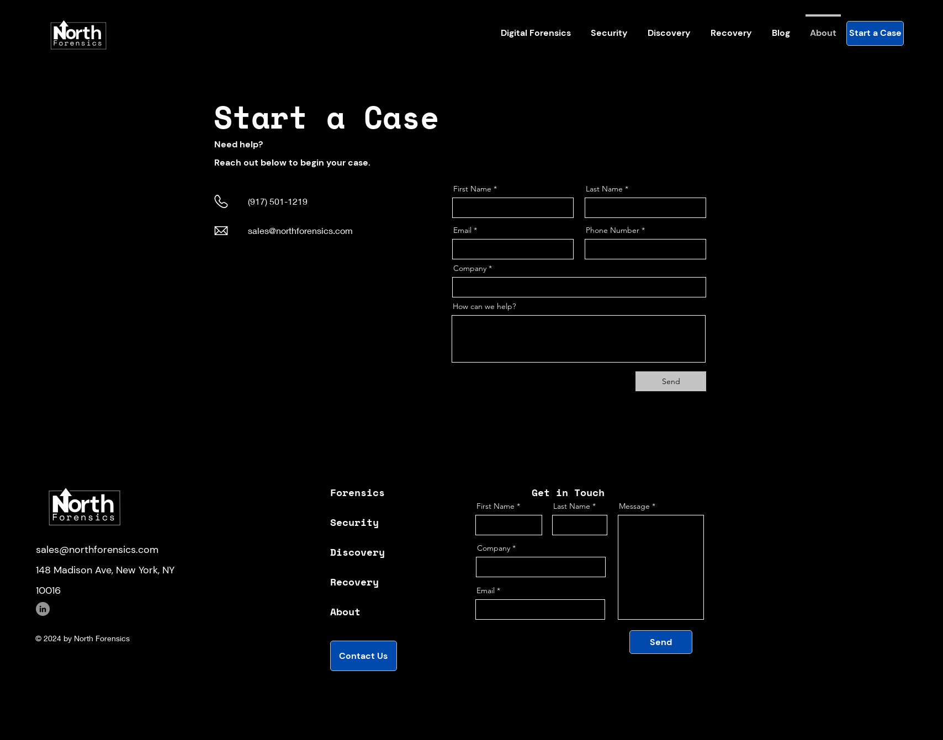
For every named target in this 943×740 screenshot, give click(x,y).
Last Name (604, 189)
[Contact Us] (363, 656)
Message (634, 506)
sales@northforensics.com (300, 230)
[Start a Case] (875, 33)
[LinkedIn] (43, 609)
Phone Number (612, 230)
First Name (472, 189)
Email (462, 230)
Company (469, 268)
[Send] (670, 381)
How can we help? (484, 306)
